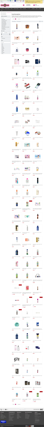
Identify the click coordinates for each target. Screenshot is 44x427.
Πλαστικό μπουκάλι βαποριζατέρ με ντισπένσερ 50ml (26, 317)
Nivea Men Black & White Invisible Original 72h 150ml (37, 31)
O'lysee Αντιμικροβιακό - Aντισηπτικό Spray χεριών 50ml (26, 399)
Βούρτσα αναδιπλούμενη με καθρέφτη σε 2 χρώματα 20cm (37, 90)
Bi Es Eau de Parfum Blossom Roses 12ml (16, 387)
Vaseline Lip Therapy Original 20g (26, 137)
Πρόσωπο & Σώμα (7, 8)
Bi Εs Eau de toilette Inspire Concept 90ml (37, 66)
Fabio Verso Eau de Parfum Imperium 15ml (16, 352)
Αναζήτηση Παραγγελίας (11, 414)
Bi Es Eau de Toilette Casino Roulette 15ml (27, 387)
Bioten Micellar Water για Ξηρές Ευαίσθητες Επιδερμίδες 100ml (26, 185)
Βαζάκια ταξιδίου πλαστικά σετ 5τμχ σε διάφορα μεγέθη (16, 173)
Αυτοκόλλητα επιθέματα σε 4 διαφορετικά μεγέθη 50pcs (16, 399)
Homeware (33, 8)
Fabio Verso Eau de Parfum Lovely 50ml (16, 185)
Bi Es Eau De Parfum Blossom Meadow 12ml (27, 364)
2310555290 (3, 409)
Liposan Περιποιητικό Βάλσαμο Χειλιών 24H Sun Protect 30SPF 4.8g (16, 149)
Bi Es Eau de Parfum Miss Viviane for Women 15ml (37, 197)
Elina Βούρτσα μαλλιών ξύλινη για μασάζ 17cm (37, 221)
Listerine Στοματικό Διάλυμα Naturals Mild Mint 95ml (26, 268)
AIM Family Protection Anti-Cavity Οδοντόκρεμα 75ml (16, 305)
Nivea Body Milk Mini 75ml (15, 101)
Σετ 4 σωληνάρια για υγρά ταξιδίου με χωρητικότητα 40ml (16, 138)
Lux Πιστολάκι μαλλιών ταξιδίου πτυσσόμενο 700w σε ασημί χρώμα (16, 364)
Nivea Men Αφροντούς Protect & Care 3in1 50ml (16, 341)
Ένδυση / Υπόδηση (16, 8)
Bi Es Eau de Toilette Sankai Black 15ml (16, 376)
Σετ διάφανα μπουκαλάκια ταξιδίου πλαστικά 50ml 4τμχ (37, 126)
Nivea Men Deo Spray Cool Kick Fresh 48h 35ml (37, 54)
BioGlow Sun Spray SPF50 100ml (16, 196)
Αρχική (1, 12)
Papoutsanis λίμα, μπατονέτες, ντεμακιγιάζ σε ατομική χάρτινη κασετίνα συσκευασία (17, 292)
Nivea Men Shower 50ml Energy (16, 256)
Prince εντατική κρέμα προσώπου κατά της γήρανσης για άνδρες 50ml (16, 78)
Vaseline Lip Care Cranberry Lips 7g (26, 54)
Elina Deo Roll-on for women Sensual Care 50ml (27, 102)
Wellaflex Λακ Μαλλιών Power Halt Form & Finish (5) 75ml (37, 292)
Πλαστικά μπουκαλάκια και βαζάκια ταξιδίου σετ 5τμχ (27, 126)
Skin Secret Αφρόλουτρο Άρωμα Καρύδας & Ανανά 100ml (27, 280)
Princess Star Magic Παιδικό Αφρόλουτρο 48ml (37, 305)
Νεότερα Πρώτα (14, 21)
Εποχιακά (40, 8)
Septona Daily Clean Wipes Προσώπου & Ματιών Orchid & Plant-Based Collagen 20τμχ (27, 162)
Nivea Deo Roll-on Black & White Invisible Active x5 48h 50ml (26, 329)
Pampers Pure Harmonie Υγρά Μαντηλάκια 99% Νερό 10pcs (26, 221)
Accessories (24, 8)
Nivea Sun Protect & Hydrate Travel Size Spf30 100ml (16, 114)
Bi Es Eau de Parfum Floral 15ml (16, 268)
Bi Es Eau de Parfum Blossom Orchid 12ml (37, 376)
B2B (1, 10)
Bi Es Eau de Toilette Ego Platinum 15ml (37, 387)
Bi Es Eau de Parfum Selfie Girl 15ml (16, 232)
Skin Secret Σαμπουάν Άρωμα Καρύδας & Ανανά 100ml (37, 268)
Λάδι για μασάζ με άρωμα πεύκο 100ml (26, 256)
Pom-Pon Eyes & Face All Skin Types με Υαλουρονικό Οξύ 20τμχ (17, 43)
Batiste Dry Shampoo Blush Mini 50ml (37, 101)
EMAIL (6, 409)
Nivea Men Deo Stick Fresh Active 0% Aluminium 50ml (16, 208)
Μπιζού (21, 8)
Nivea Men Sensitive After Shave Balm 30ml (17, 54)
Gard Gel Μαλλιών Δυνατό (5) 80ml (37, 340)
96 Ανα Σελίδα (19, 21)
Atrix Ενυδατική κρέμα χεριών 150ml (16, 328)
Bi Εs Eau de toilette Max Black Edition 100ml (27, 66)
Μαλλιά (11, 8)
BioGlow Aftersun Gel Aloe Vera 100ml (37, 77)
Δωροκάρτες (18, 413)
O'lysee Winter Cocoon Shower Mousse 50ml (16, 317)
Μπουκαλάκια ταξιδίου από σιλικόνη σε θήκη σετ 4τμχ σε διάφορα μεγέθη (26, 173)
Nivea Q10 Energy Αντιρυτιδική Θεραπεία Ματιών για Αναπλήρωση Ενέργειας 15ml (37, 173)
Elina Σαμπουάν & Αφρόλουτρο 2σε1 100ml (26, 341)
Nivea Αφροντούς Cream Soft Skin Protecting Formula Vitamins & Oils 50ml (16, 245)
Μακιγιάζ (2, 8)
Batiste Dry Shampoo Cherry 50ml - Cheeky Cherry (37, 257)
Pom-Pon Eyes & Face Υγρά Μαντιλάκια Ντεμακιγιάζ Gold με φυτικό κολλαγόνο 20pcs (27, 114)
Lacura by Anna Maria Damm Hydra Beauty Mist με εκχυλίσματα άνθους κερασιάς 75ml (26, 305)
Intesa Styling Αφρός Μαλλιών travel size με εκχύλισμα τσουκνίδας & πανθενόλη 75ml (27, 78)
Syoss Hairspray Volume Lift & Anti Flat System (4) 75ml (38, 185)
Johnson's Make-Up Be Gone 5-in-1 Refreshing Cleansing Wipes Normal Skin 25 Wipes (16, 162)
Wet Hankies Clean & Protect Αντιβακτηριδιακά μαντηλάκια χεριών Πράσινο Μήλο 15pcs (26, 209)
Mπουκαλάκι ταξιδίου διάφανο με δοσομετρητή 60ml (26, 233)
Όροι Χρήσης (26, 413)
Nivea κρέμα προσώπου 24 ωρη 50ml (37, 352)
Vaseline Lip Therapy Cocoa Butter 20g (37, 137)
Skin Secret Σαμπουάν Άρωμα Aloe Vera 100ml (16, 280)
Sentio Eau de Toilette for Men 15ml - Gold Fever (37, 244)
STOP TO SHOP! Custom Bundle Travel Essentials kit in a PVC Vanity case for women (37, 281)
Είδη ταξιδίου (28, 8)
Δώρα (36, 8)
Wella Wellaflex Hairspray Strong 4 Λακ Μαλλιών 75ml (17, 31)
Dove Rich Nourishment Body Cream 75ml (37, 114)
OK (36, 2)
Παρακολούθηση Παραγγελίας (12, 413)
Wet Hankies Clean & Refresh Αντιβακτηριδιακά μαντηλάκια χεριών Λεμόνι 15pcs (37, 400)
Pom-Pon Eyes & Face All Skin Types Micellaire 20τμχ (26, 149)
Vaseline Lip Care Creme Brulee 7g (26, 42)
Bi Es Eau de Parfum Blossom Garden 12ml (37, 364)
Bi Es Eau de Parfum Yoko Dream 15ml (27, 352)
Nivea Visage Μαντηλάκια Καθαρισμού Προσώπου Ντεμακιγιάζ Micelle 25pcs (16, 221)
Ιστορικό (1, 413)
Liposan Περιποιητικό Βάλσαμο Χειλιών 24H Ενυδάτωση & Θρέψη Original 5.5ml (37, 329)
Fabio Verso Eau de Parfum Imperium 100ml (16, 66)
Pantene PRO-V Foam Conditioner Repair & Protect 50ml (37, 43)
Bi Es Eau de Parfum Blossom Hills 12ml (26, 376)
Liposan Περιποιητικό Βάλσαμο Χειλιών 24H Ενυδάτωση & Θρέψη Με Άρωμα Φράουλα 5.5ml (26, 293)
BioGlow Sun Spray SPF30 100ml (26, 196)
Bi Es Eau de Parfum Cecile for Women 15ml (37, 149)
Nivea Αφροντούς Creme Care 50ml (37, 232)
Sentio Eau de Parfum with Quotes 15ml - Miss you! (26, 244)
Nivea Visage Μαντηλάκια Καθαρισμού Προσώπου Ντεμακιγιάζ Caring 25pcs (37, 208)
